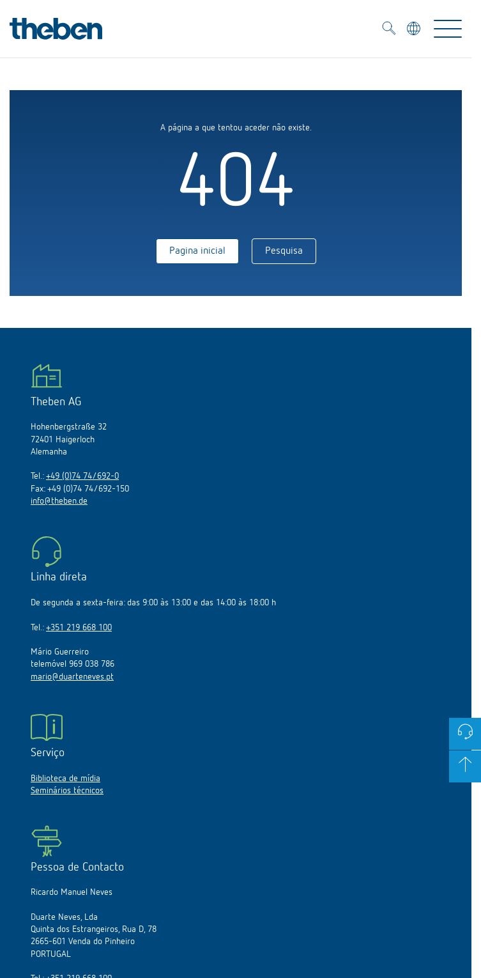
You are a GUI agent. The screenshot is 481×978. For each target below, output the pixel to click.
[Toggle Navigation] (448, 29)
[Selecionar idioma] (415, 30)
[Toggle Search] (389, 30)
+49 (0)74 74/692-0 (82, 476)
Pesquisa (284, 251)
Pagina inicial (197, 251)
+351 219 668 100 (79, 627)
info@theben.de (59, 501)
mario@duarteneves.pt (72, 676)
